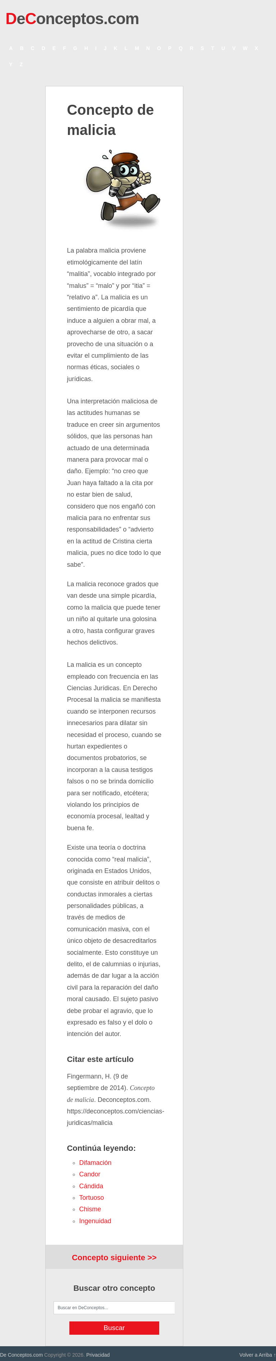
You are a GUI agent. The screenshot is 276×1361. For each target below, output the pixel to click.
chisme (90, 1209)
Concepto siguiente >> (114, 1257)
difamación (95, 1162)
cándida (91, 1186)
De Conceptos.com (21, 1355)
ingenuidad (95, 1221)
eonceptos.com (72, 18)
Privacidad (98, 1355)
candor (89, 1174)
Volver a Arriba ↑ (257, 1355)
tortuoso (91, 1197)
